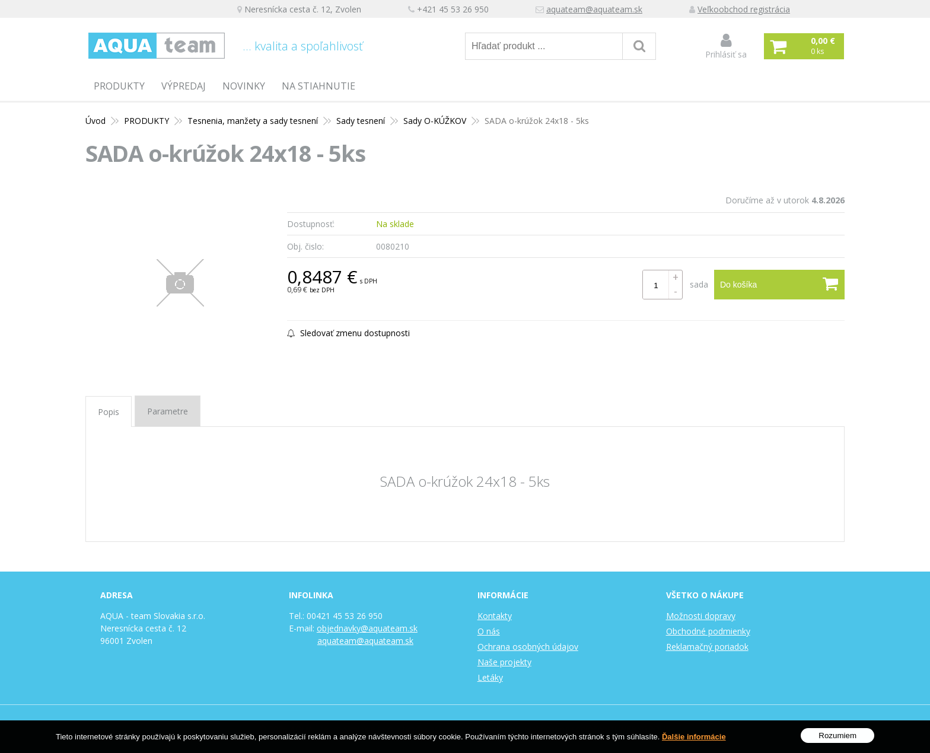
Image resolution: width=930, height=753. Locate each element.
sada (699, 284)
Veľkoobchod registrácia (744, 9)
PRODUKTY (119, 85)
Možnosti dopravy (700, 615)
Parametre (167, 411)
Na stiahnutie (318, 85)
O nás (488, 631)
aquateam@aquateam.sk (594, 9)
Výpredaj (183, 85)
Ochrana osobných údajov (527, 646)
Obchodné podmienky (708, 631)
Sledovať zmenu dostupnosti (348, 333)
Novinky (243, 85)
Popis (108, 411)
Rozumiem (837, 735)
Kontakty (494, 615)
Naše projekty (504, 662)
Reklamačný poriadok (707, 646)
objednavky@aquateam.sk (367, 628)
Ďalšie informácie (694, 736)
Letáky (490, 677)
